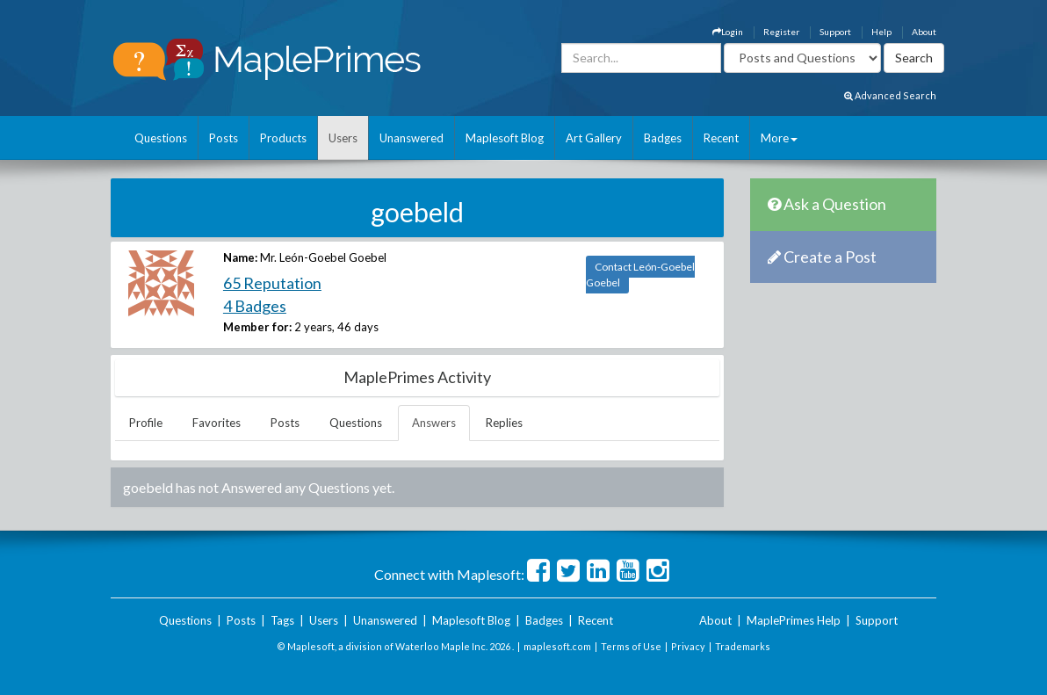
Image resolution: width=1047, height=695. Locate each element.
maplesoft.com (557, 646)
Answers (434, 423)
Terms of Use (631, 646)
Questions (160, 138)
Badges (663, 138)
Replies (504, 423)
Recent (721, 138)
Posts (223, 138)
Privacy (688, 646)
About (924, 31)
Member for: (257, 327)
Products (283, 138)
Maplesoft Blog (505, 138)
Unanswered (411, 138)
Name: (240, 257)
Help (881, 31)
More (779, 138)
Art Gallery (594, 138)
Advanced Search (890, 95)
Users (343, 138)
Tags (282, 620)
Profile (145, 423)
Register (781, 31)
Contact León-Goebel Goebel (640, 274)
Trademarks (742, 646)
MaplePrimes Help (794, 620)
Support (835, 31)
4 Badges (254, 305)
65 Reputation (272, 283)
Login (727, 31)
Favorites (216, 423)
